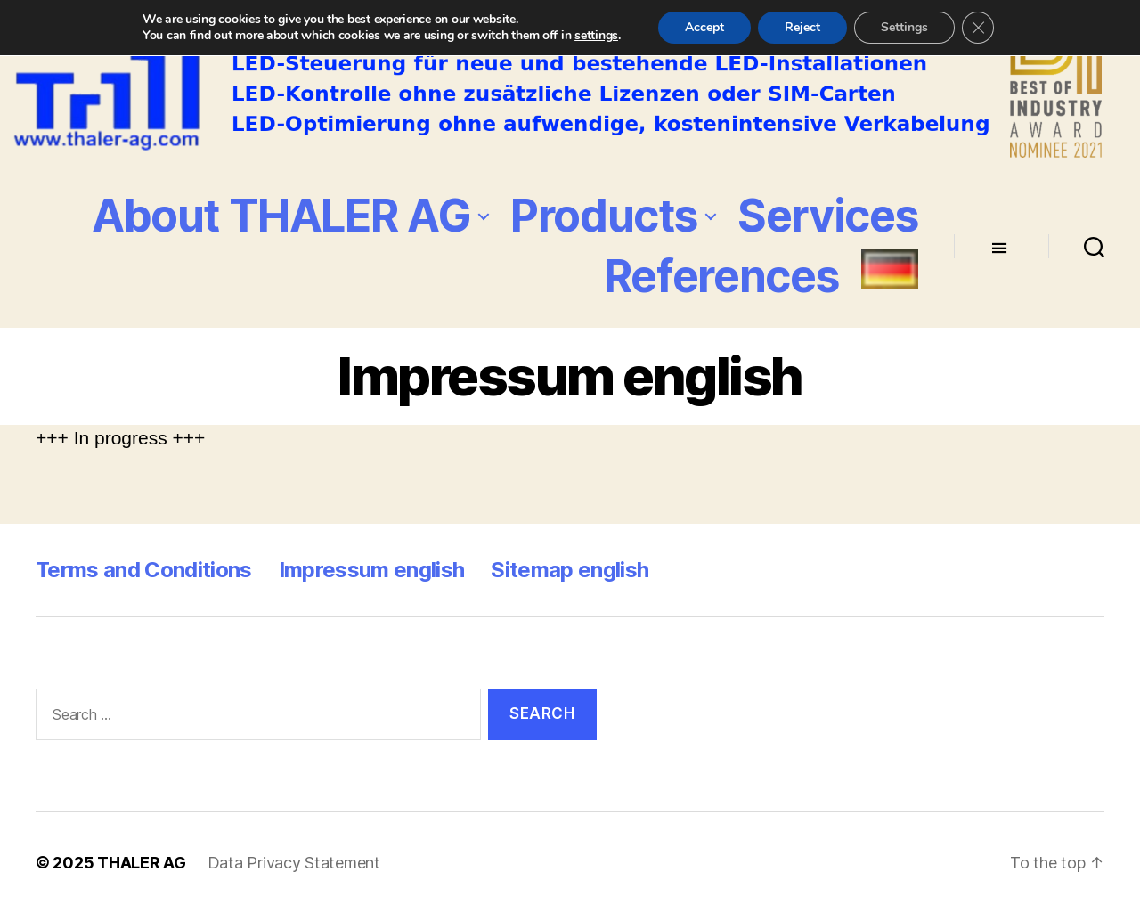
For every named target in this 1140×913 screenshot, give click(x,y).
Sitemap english (569, 570)
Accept (704, 27)
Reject (802, 27)
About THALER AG (281, 215)
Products (603, 215)
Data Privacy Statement (294, 862)
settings (596, 36)
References (721, 276)
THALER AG (141, 862)
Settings (904, 27)
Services (827, 215)
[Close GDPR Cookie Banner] (978, 28)
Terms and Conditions (144, 570)
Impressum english (372, 570)
